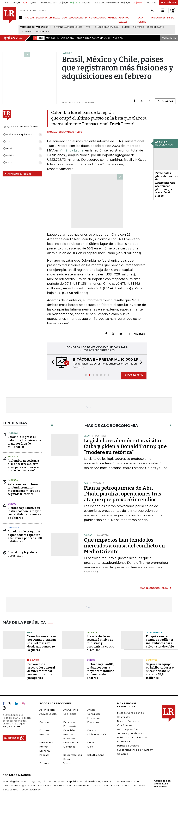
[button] (51, 363)
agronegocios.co (41, 781)
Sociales (44, 763)
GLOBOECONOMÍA (78, 18)
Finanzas (44, 734)
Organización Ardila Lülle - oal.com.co (162, 783)
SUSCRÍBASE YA (133, 375)
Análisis (91, 709)
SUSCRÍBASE (168, 2)
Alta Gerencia (70, 709)
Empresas (44, 730)
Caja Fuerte (69, 713)
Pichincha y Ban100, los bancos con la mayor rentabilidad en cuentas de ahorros (100, 671)
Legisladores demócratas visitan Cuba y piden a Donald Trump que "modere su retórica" (125, 446)
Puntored (138, 27)
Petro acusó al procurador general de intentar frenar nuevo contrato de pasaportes (41, 671)
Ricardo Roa (43, 31)
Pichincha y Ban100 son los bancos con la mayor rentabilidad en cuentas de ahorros (24, 512)
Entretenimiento (155, 632)
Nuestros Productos (128, 721)
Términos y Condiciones (130, 733)
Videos (67, 763)
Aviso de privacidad (128, 729)
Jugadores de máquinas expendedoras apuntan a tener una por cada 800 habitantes (25, 536)
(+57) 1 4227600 (12, 726)
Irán (29, 632)
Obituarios (69, 746)
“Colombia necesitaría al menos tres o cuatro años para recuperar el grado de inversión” (24, 465)
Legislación (33, 660)
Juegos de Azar (155, 27)
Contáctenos (124, 725)
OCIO (64, 18)
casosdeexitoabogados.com (19, 785)
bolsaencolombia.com (128, 781)
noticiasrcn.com (120, 785)
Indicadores (46, 742)
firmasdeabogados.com (98, 781)
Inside (90, 742)
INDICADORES (158, 18)
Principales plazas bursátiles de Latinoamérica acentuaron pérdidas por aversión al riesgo (166, 184)
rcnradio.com (100, 785)
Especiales (69, 730)
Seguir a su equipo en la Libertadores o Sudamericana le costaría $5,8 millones (160, 671)
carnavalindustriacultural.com (54, 785)
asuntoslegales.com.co (15, 781)
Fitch (88, 27)
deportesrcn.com (31, 789)
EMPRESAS (54, 18)
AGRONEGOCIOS (97, 18)
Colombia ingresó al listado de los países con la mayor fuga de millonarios (24, 441)
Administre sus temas (17, 173)
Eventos (91, 730)
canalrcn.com (81, 785)
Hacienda (13, 433)
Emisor (126, 27)
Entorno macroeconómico (68, 27)
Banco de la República (107, 27)
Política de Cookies (128, 745)
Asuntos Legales (48, 713)
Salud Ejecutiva (95, 754)
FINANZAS (29, 18)
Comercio (13, 527)
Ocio (90, 746)
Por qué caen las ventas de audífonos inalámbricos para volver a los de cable (160, 641)
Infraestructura (71, 742)
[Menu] (21, 17)
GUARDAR (165, 101)
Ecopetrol (27, 31)
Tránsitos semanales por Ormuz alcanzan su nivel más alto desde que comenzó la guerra (41, 643)
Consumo (44, 722)
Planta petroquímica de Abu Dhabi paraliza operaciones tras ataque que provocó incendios (122, 494)
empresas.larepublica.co (68, 781)
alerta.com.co (10, 789)
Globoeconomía (96, 734)
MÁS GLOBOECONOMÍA (154, 588)
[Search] (152, 10)
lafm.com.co (139, 785)
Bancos (12, 504)
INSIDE (170, 18)
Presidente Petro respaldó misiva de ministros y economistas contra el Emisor (100, 643)
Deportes (151, 660)
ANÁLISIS (112, 18)
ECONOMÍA (41, 18)
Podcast (44, 754)
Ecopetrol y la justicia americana (22, 554)
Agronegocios (47, 709)
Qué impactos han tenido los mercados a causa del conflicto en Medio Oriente (124, 546)
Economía (93, 722)
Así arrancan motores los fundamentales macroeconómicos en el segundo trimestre (24, 489)
